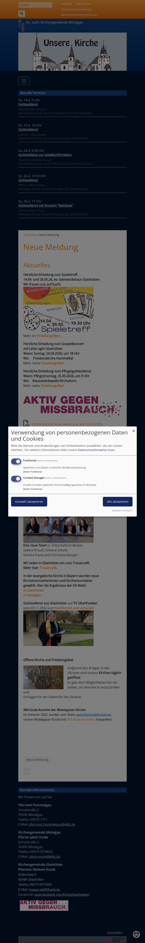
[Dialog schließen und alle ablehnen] (134, 428)
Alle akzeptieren (118, 501)
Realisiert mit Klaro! (122, 510)
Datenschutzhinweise (92, 450)
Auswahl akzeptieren (29, 501)
